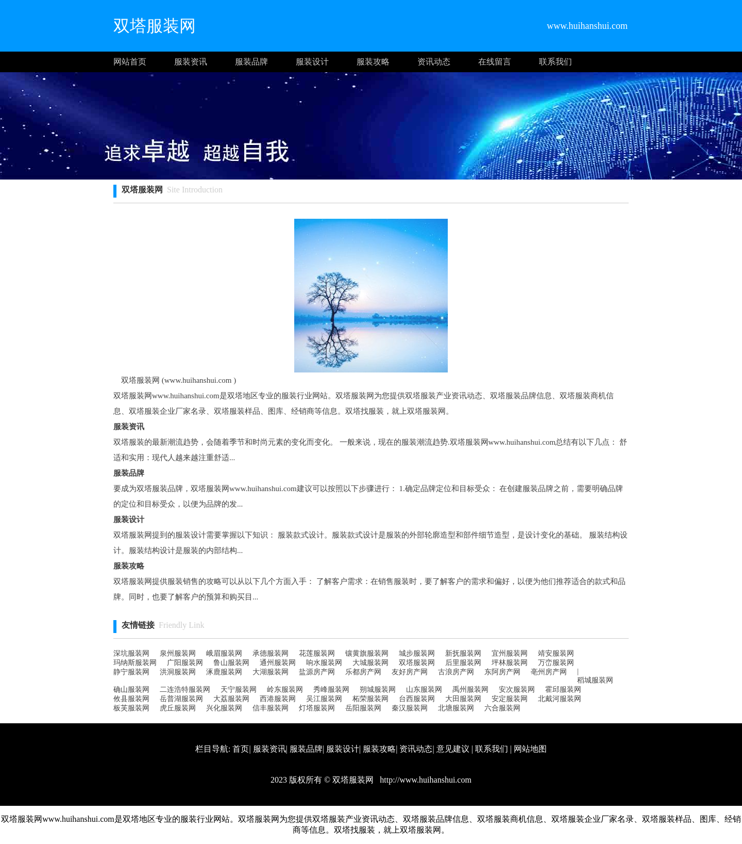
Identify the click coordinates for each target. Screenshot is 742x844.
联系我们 (555, 61)
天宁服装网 (239, 689)
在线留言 (494, 61)
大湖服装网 (270, 672)
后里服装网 (463, 663)
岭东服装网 (285, 689)
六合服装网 (502, 708)
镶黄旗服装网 (367, 653)
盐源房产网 (317, 672)
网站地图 (530, 748)
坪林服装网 (510, 663)
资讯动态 (433, 61)
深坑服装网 (131, 653)
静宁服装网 (131, 672)
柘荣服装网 (370, 699)
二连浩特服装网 (185, 689)
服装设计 (312, 61)
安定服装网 (510, 699)
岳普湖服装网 (181, 699)
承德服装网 (270, 653)
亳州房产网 (549, 672)
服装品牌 (251, 61)
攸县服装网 (131, 699)
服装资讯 (190, 61)
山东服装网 (424, 689)
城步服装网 (417, 653)
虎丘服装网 (178, 708)
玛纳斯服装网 (135, 663)
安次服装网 (517, 689)
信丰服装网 (270, 708)
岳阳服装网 (363, 708)
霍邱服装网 (563, 689)
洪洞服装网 (178, 672)
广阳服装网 (185, 663)
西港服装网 (278, 699)
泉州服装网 (178, 653)
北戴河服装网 (559, 699)
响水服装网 (324, 663)
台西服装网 (417, 699)
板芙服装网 (131, 708)
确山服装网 (131, 689)
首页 (240, 748)
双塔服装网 (417, 663)
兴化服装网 (224, 708)
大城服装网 (370, 663)
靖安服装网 (556, 653)
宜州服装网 (510, 653)
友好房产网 (410, 672)
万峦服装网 (556, 663)
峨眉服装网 (224, 653)
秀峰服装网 (331, 689)
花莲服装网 (317, 653)
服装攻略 (373, 61)
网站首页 (129, 61)
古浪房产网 (456, 672)
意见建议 (452, 748)
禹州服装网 (470, 689)
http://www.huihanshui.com (424, 779)
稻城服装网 (595, 680)
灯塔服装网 (317, 708)
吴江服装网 (324, 699)
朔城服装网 (378, 689)
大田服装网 (463, 699)
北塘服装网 (456, 708)
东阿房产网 (502, 672)
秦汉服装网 (410, 708)
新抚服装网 (463, 653)
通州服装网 (278, 663)
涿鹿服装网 (224, 672)
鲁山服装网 (231, 663)
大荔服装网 (231, 699)
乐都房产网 (363, 672)
